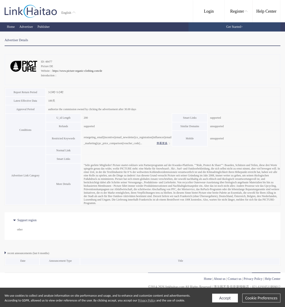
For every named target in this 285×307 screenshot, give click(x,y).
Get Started (234, 27)
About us (219, 279)
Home (11, 27)
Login (209, 11)
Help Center (266, 11)
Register (239, 11)
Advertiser (26, 27)
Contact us (235, 279)
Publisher (43, 27)
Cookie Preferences (261, 298)
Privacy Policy (147, 300)
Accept (225, 298)
